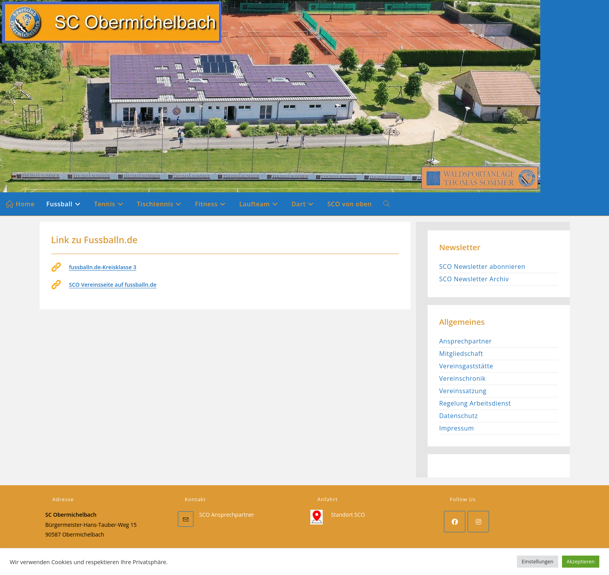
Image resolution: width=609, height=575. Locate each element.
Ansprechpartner (465, 341)
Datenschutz (458, 415)
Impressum (456, 428)
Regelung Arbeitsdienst (475, 403)
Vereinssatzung (463, 391)
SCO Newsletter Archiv (474, 279)
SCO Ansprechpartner (226, 514)
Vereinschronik (462, 378)
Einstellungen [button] (537, 561)
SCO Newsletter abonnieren (482, 266)
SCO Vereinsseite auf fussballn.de (113, 284)
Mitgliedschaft (461, 353)
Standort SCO (348, 514)
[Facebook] (454, 521)
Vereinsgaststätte (466, 366)
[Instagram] (478, 521)
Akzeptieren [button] (581, 561)
